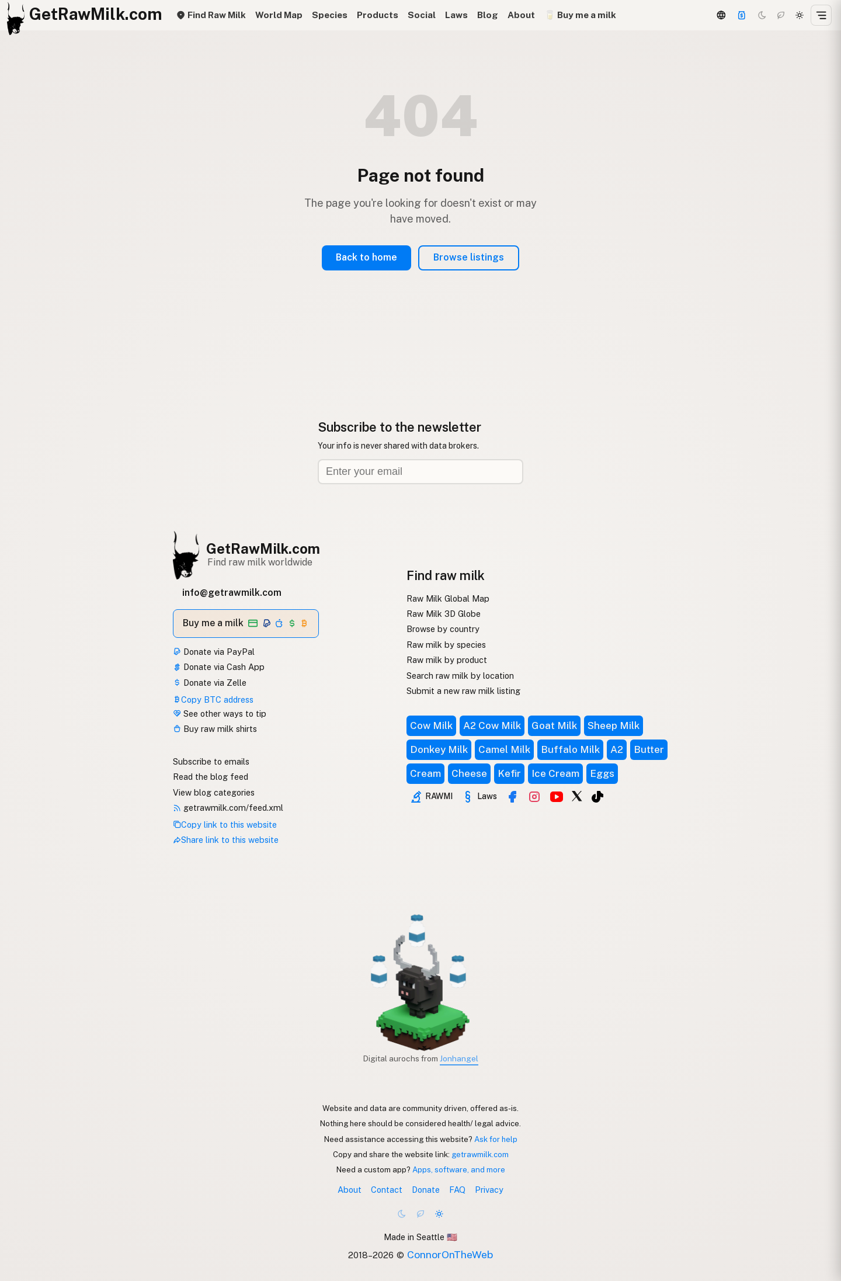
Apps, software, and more (458, 1169)
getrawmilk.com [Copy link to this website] (480, 1154)
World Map (279, 15)
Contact (386, 1190)
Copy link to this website (225, 824)
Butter (649, 749)
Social (422, 15)
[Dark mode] (762, 15)
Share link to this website (226, 840)
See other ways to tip (219, 713)
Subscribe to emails (211, 761)
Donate (426, 1190)
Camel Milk (504, 749)
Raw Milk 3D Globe (443, 614)
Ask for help (495, 1139)
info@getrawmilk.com (232, 592)
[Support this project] (741, 15)
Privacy (489, 1190)
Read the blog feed (210, 777)
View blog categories (214, 792)
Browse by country (442, 629)
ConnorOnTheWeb (450, 1254)
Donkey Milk (439, 749)
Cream (425, 773)
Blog (487, 15)
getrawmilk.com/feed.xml (228, 808)
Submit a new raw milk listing (463, 691)
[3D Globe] (720, 15)
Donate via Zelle (209, 683)
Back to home (366, 257)
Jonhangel (459, 1058)
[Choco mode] (781, 15)
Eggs (602, 773)
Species (329, 15)
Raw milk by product (446, 660)
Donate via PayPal (214, 652)
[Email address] (420, 471)
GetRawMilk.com (263, 548)
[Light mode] (799, 15)
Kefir (509, 773)
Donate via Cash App (219, 667)
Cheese (469, 773)
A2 (616, 749)
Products (377, 15)
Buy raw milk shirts (215, 729)
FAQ (457, 1190)
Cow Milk (431, 725)
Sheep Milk (614, 725)
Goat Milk (554, 725)
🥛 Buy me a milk (580, 15)
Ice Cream (555, 773)
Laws (456, 15)
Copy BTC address (213, 699)
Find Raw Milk (210, 15)
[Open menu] (821, 15)
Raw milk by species (446, 645)
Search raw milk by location (460, 676)
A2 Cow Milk (492, 725)
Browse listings (468, 257)
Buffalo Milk (570, 749)
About (521, 15)
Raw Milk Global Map (447, 598)
